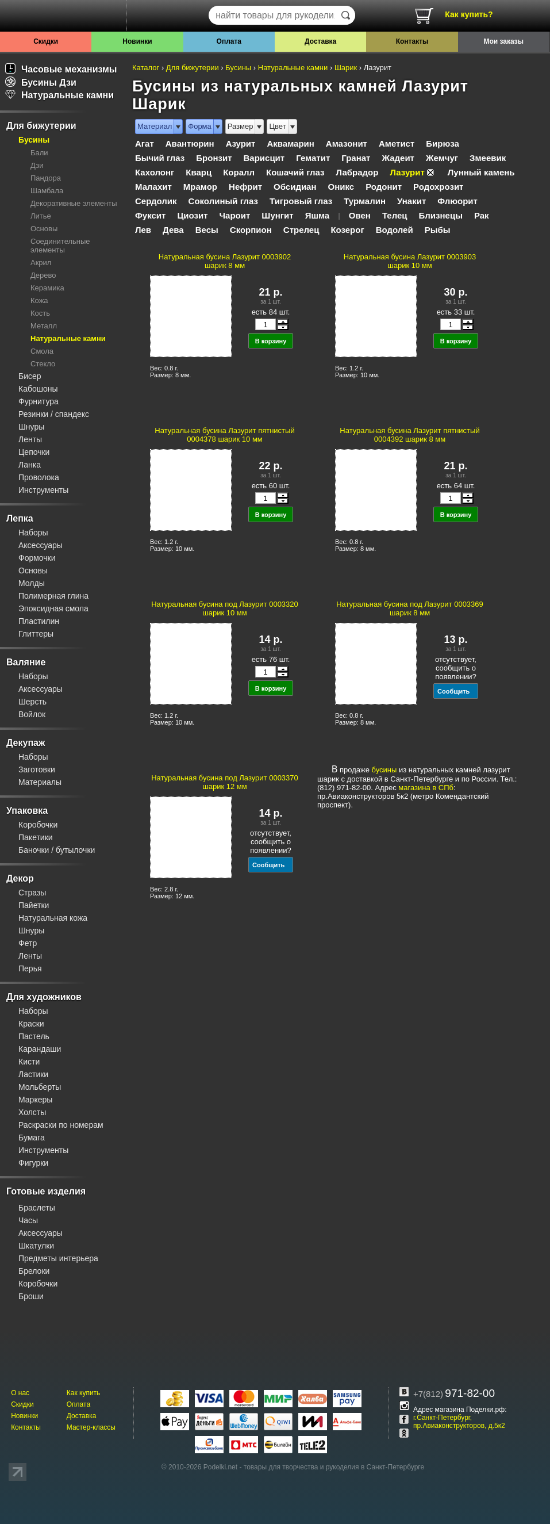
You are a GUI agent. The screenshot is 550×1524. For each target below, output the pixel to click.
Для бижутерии (41, 126)
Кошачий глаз (295, 172)
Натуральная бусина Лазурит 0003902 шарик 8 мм (225, 261)
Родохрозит (438, 187)
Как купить (84, 1393)
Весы (206, 230)
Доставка (320, 41)
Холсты (32, 1112)
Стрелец (301, 230)
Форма (199, 126)
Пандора (45, 178)
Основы (43, 228)
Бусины (33, 139)
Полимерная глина (53, 595)
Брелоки (33, 1271)
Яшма (317, 215)
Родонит (384, 187)
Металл (43, 325)
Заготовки (36, 769)
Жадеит (398, 158)
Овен (360, 215)
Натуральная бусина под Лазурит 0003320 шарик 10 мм (224, 608)
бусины (384, 769)
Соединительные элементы (60, 245)
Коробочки (37, 824)
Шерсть (32, 701)
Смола (41, 351)
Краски (31, 1023)
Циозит (192, 215)
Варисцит (264, 158)
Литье (40, 216)
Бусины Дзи (40, 82)
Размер (240, 126)
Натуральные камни (59, 95)
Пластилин (38, 621)
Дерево (43, 275)
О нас (20, 1393)
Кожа (39, 300)
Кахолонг (154, 172)
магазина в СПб (425, 787)
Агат (144, 143)
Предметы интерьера (58, 1258)
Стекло (42, 363)
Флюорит (457, 201)
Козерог (347, 230)
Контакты (412, 41)
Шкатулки (36, 1245)
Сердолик (156, 201)
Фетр (27, 943)
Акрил (40, 262)
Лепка (19, 518)
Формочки (37, 557)
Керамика (47, 288)
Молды (31, 583)
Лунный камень (481, 172)
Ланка (29, 464)
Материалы (39, 782)
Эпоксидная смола (53, 608)
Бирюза (442, 143)
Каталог (145, 67)
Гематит (313, 158)
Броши (31, 1296)
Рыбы (438, 230)
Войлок (31, 714)
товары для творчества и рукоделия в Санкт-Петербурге (334, 1467)
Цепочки (33, 452)
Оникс (341, 187)
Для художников (44, 997)
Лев (143, 230)
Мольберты (39, 1087)
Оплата (229, 41)
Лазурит (407, 172)
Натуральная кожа (52, 917)
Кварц (198, 172)
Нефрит (245, 187)
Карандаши (39, 1049)
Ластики (33, 1074)
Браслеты (36, 1207)
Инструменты (43, 490)
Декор (20, 878)
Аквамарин (290, 143)
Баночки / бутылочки (56, 850)
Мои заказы (504, 41)
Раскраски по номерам (60, 1124)
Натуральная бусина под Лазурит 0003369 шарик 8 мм (409, 608)
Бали (39, 152)
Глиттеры (35, 633)
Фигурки (33, 1162)
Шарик (345, 67)
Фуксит (150, 215)
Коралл (239, 172)
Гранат (355, 158)
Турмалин (365, 201)
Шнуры (31, 426)
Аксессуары (40, 545)
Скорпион (251, 230)
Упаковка (27, 810)
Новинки (137, 41)
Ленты (30, 439)
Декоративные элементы (73, 203)
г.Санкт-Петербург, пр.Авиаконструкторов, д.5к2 (459, 1422)
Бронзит (214, 158)
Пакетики (35, 837)
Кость (40, 313)
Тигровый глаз (301, 201)
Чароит (235, 215)
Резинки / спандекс (53, 414)
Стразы (32, 892)
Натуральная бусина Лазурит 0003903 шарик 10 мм (410, 261)
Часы (28, 1220)
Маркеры (35, 1099)
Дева (173, 230)
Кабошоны (38, 388)
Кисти (29, 1061)
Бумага (31, 1137)
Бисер (29, 376)
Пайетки (33, 905)
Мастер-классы (91, 1427)
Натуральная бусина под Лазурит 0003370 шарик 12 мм (224, 782)
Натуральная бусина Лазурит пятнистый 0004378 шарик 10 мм (224, 434)
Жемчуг (442, 158)
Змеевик (488, 158)
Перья (30, 968)
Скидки (45, 41)
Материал (154, 126)
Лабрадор (357, 172)
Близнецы (441, 215)
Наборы (33, 532)
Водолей (394, 230)
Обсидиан (295, 187)
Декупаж (25, 743)
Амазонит (346, 143)
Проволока (38, 477)
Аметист (396, 143)
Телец (394, 215)
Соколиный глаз (224, 201)
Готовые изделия (46, 1191)
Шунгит (277, 215)
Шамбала (46, 190)
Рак (481, 215)
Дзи (36, 165)
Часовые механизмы (61, 69)
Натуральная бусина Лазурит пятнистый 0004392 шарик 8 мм (409, 434)
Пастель (33, 1036)
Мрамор (200, 187)
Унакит (411, 201)
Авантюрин (190, 143)
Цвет (277, 126)
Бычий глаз (159, 158)
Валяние (25, 662)
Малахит (153, 187)
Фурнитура (38, 401)
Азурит (241, 143)
